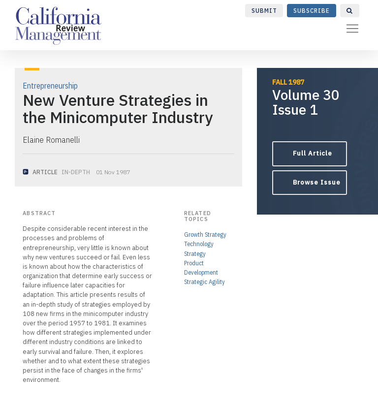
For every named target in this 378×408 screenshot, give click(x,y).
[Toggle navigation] (352, 28)
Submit (264, 10)
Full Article (312, 153)
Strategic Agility (204, 282)
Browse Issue (317, 182)
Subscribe (311, 10)
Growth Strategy (205, 234)
